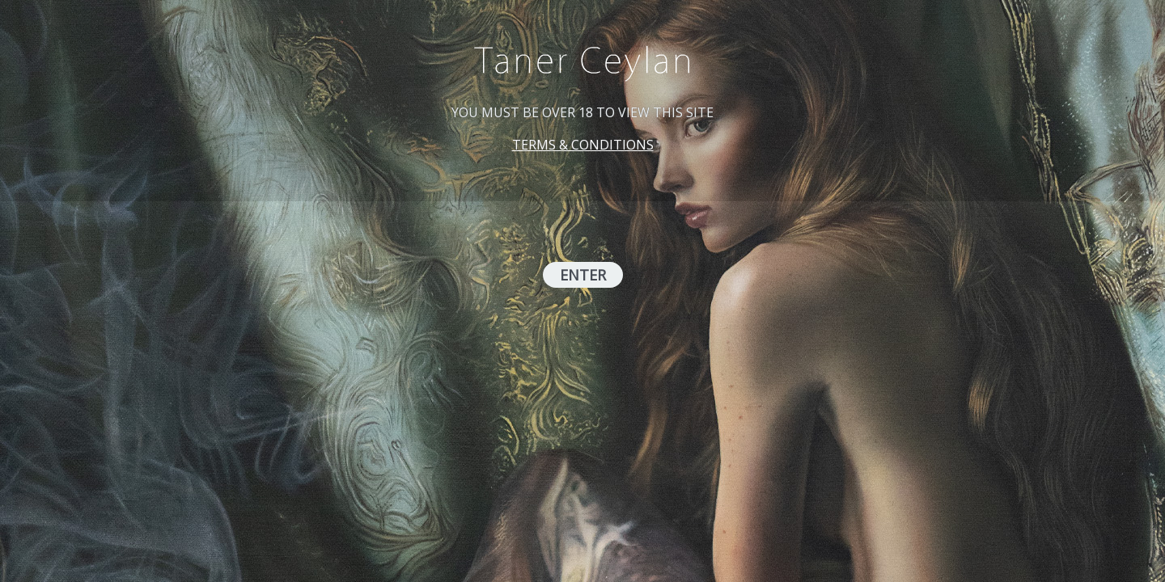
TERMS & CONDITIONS (583, 145)
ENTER (583, 275)
